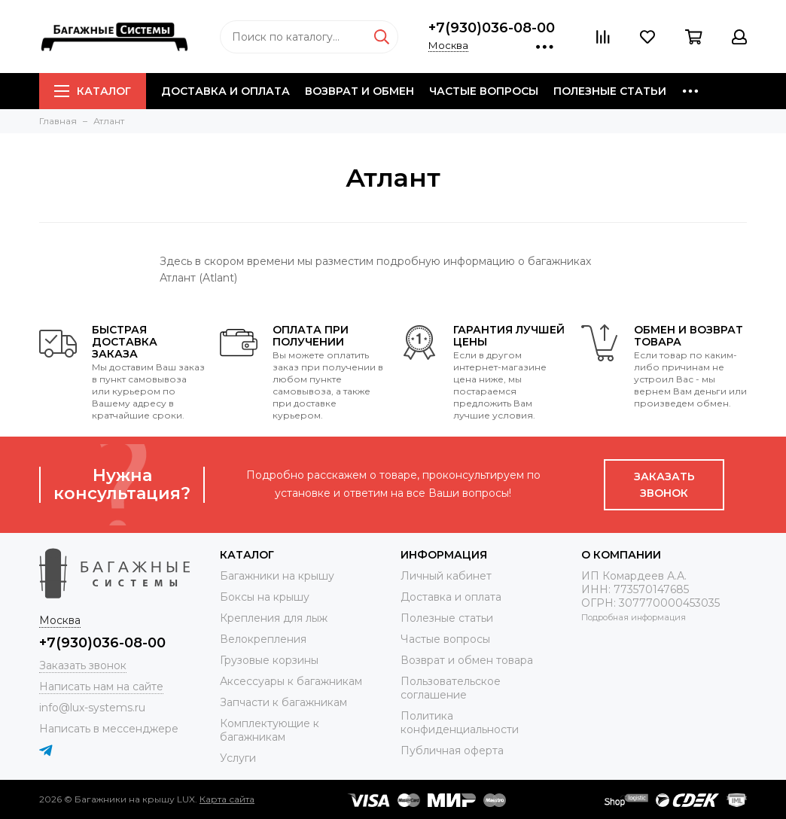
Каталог (92, 91)
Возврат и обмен (359, 91)
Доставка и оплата (225, 91)
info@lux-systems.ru (92, 707)
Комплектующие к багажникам (269, 730)
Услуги (238, 758)
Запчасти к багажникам (283, 702)
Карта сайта (227, 799)
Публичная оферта (452, 750)
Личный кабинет (446, 576)
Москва (448, 45)
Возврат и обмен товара (467, 660)
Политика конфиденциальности (460, 722)
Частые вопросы (483, 91)
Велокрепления (263, 639)
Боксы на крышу (264, 597)
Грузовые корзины (269, 660)
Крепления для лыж (274, 618)
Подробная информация (633, 617)
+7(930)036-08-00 (491, 28)
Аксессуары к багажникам (291, 681)
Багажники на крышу (277, 576)
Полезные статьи (609, 91)
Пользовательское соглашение (451, 688)
